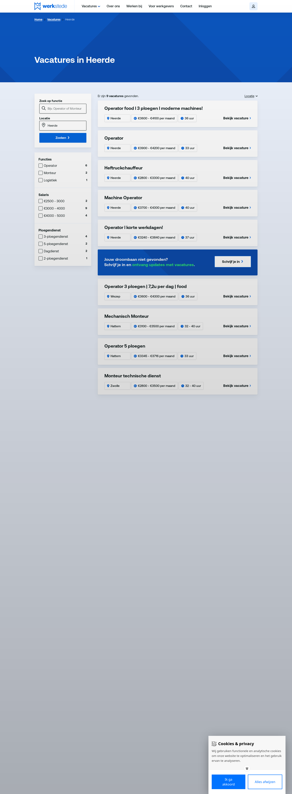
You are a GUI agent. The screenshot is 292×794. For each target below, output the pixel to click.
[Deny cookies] (265, 782)
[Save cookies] (228, 782)
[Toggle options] (247, 768)
